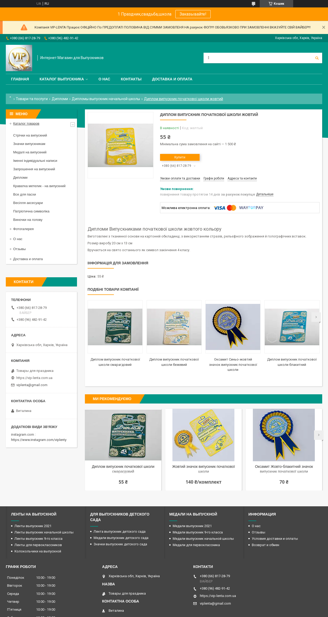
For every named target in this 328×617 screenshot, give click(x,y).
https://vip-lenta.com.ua (34, 378)
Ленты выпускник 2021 (33, 526)
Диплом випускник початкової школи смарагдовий (123, 469)
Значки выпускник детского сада (120, 544)
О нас (104, 79)
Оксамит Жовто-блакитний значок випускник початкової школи (284, 469)
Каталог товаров (26, 123)
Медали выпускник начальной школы (203, 539)
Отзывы (19, 249)
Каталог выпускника (62, 79)
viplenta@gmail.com (31, 385)
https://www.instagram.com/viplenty (38, 440)
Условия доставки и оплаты (275, 539)
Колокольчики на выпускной (38, 551)
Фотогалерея (23, 229)
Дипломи (60, 99)
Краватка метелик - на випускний (39, 186)
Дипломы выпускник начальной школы (106, 99)
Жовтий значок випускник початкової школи (203, 469)
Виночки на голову (27, 220)
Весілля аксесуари (28, 203)
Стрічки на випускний (30, 135)
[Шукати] (317, 58)
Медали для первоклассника (196, 545)
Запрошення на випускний (34, 169)
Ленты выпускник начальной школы (44, 532)
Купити (179, 157)
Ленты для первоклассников (38, 545)
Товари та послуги (32, 99)
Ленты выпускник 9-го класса (38, 539)
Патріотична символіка (31, 211)
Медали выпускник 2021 (192, 526)
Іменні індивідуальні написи (35, 161)
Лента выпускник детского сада (120, 531)
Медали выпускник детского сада (121, 538)
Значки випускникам (29, 144)
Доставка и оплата (172, 79)
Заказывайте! (193, 14)
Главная (20, 79)
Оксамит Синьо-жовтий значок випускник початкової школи (233, 364)
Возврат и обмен (265, 545)
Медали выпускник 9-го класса (198, 532)
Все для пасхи (24, 194)
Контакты (131, 79)
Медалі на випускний (29, 152)
